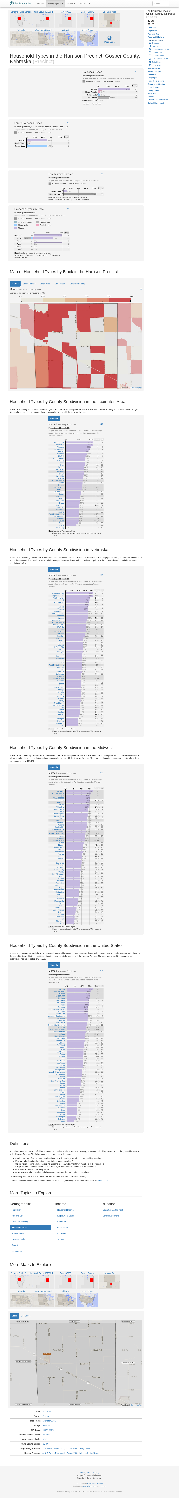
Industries (61, 1233)
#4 (68, 209)
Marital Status (18, 1233)
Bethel (49, 1448)
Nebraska (47, 1411)
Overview (40, 3)
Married (15, 284)
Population (16, 1210)
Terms (88, 1472)
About (82, 1472)
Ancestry (15, 1245)
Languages (17, 1251)
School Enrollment (111, 1216)
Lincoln (68, 1448)
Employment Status (65, 1216)
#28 (101, 971)
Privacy (96, 1472)
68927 (45, 1430)
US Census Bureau (95, 1483)
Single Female (29, 284)
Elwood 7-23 (72, 1453)
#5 (141, 289)
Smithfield (47, 1425)
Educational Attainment (113, 1210)
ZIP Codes (25, 1316)
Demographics (55, 3)
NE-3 (45, 1439)
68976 (51, 1430)
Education (84, 3)
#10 (101, 424)
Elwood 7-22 (58, 1448)
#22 (101, 773)
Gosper (46, 1416)
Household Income (65, 1210)
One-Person (60, 284)
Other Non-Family (77, 284)
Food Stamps (63, 1222)
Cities (14, 1316)
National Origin (18, 1239)
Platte (89, 1453)
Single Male (45, 284)
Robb (75, 1448)
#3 (102, 174)
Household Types (19, 1227)
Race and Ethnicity (20, 1222)
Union (96, 1453)
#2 (68, 123)
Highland (82, 1453)
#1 (136, 72)
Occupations (62, 1227)
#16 (101, 575)
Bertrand (46, 1435)
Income (71, 3)
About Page (103, 1181)
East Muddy (60, 1453)
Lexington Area (49, 1421)
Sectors (60, 1239)
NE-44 (45, 1444)
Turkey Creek (84, 1448)
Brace (51, 1453)
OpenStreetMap (89, 1486)
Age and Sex (17, 1216)
